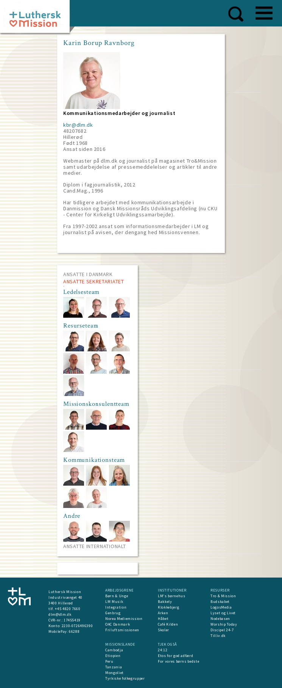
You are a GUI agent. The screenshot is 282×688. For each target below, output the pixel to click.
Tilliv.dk (218, 635)
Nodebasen (220, 618)
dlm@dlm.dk (60, 614)
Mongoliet (114, 672)
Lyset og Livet (223, 612)
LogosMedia (221, 607)
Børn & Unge (116, 595)
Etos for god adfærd (175, 655)
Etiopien (112, 655)
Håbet (163, 618)
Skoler (163, 629)
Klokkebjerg (168, 607)
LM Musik (114, 601)
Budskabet (220, 601)
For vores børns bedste (178, 661)
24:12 (162, 650)
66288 (74, 631)
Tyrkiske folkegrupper (125, 678)
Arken (163, 612)
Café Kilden (168, 624)
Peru (109, 661)
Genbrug (113, 612)
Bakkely (165, 601)
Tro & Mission (223, 595)
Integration (115, 607)
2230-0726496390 (77, 625)
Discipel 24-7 (222, 629)
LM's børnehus (171, 595)
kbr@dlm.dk (78, 124)
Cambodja (114, 650)
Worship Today (223, 624)
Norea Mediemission (124, 618)
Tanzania (113, 667)
